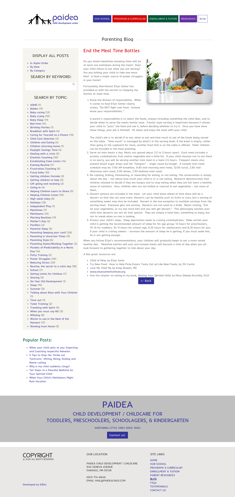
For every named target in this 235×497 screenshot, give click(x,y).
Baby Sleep (36, 119)
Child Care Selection (42, 138)
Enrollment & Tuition (163, 18)
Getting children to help (44, 179)
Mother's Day (38, 221)
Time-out (35, 300)
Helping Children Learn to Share (49, 191)
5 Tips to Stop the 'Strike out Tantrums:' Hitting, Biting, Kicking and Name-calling (52, 358)
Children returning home (45, 146)
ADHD (33, 104)
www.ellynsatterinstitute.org (107, 271)
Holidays (35, 202)
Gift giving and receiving (45, 183)
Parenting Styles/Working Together (51, 243)
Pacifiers (35, 225)
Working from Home (42, 326)
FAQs (209, 3)
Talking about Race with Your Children (53, 292)
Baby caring (37, 112)
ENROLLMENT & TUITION (165, 471)
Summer (35, 288)
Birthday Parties (40, 127)
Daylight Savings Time (43, 149)
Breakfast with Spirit (42, 131)
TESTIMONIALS (193, 3)
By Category (37, 70)
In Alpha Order (39, 63)
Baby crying (37, 116)
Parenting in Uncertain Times (48, 236)
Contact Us (79, 3)
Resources (188, 18)
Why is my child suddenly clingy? (49, 366)
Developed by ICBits (35, 484)
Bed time (35, 123)
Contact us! (117, 435)
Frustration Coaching (43, 168)
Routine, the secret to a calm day (50, 266)
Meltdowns (36, 213)
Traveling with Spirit (42, 307)
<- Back (146, 281)
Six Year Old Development (46, 281)
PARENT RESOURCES (162, 475)
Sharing (34, 277)
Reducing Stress (40, 262)
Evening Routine (40, 164)
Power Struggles (40, 258)
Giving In (35, 187)
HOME (176, 3)
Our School (102, 18)
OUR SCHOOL (158, 463)
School (34, 270)
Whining (35, 315)
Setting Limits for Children (46, 273)
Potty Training (39, 255)
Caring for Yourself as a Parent (49, 134)
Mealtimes (36, 210)
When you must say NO (44, 311)
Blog (203, 18)
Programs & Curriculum (129, 18)
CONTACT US (158, 490)
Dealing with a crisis (42, 153)
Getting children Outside (45, 176)
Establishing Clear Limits (45, 161)
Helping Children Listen (44, 195)
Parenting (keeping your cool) (48, 232)
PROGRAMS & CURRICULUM (166, 467)
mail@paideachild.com (110, 480)
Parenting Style (39, 240)
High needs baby (40, 198)
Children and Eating (42, 142)
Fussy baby (37, 172)
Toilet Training (39, 303)
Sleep (33, 285)
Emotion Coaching (41, 157)
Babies (34, 108)
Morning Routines (40, 217)
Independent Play (40, 206)
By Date (34, 66)
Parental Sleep (39, 228)
